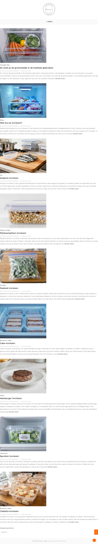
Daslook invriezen (9, 288)
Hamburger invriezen (11, 398)
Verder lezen (60, 78)
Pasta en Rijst (5, 230)
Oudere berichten (7, 528)
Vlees (2, 395)
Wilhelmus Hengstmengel (9, 71)
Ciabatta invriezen (9, 511)
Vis (1, 175)
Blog (2, 120)
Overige (3, 65)
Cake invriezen (7, 343)
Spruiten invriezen (9, 456)
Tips (8, 65)
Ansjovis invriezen (9, 178)
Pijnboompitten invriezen (13, 233)
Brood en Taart (5, 340)
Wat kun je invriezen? (11, 123)
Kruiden (3, 285)
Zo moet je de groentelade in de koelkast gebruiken (27, 68)
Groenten (3, 453)
